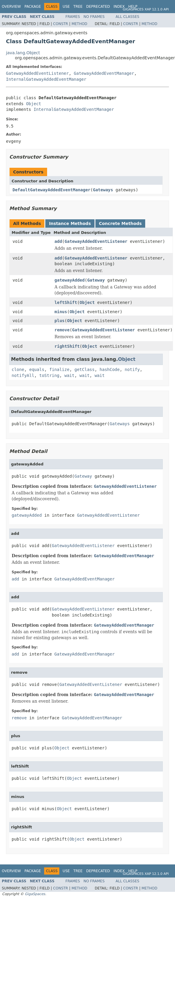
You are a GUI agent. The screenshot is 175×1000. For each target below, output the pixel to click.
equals (36, 369)
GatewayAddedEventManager (104, 73)
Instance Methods (70, 223)
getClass (85, 369)
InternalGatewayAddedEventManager (46, 79)
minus (61, 311)
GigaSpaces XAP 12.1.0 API (146, 9)
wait (69, 375)
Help (132, 6)
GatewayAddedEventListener (37, 73)
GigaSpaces (35, 894)
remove (62, 329)
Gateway (96, 280)
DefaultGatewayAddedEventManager (51, 189)
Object (33, 103)
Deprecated (98, 6)
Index (119, 6)
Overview (11, 6)
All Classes (127, 17)
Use (66, 6)
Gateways (103, 189)
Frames (73, 17)
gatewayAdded (70, 280)
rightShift (67, 346)
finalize (59, 369)
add (58, 241)
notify (132, 369)
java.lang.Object (23, 52)
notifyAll (23, 375)
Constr (60, 24)
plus (60, 320)
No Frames (94, 17)
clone (18, 369)
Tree (78, 6)
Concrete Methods (120, 223)
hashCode (110, 369)
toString (49, 375)
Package (32, 6)
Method (79, 24)
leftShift (66, 302)
